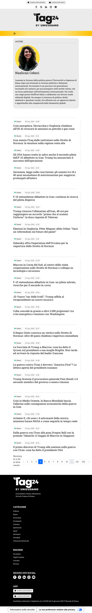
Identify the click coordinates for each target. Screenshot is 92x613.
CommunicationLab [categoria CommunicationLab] (21, 541)
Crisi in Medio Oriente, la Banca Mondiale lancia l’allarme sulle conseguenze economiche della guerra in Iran (44, 403)
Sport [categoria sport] (15, 531)
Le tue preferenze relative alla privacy (57, 610)
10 (67, 461)
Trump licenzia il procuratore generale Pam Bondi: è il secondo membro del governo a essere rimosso (45, 380)
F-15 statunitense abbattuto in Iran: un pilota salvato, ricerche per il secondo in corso (44, 283)
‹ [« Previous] (23, 461)
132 (83, 461)
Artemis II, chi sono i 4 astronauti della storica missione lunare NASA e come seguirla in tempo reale (45, 419)
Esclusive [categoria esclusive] (17, 534)
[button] (36, 7)
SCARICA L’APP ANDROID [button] (36, 2)
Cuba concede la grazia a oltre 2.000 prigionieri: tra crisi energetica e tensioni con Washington (43, 312)
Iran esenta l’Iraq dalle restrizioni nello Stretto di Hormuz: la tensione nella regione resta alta (42, 141)
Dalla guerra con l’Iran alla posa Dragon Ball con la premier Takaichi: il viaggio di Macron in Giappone (43, 434)
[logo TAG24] (46, 19)
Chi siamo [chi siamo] (17, 554)
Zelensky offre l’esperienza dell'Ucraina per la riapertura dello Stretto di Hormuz (40, 244)
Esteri (18, 121)
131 (77, 461)
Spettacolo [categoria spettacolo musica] (17, 527)
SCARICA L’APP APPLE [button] (57, 2)
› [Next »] (88, 461)
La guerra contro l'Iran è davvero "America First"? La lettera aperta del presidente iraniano (45, 366)
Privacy (16, 564)
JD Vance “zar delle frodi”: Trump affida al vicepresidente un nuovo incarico (38, 298)
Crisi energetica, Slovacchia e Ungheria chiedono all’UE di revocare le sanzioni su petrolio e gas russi (44, 127)
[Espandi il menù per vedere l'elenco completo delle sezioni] (14, 33)
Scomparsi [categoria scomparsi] (17, 521)
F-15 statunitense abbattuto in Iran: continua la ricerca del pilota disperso (45, 198)
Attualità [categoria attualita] (16, 537)
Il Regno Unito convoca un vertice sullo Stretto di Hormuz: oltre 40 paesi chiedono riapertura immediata (45, 334)
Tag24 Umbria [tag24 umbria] (18, 557)
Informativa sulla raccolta (22, 610)
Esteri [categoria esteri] (15, 514)
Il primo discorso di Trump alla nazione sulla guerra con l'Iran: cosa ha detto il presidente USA (44, 448)
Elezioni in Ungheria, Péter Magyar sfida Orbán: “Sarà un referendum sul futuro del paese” (45, 230)
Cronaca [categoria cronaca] (16, 524)
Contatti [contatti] (16, 560)
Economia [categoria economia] (17, 518)
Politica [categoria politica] (16, 511)
